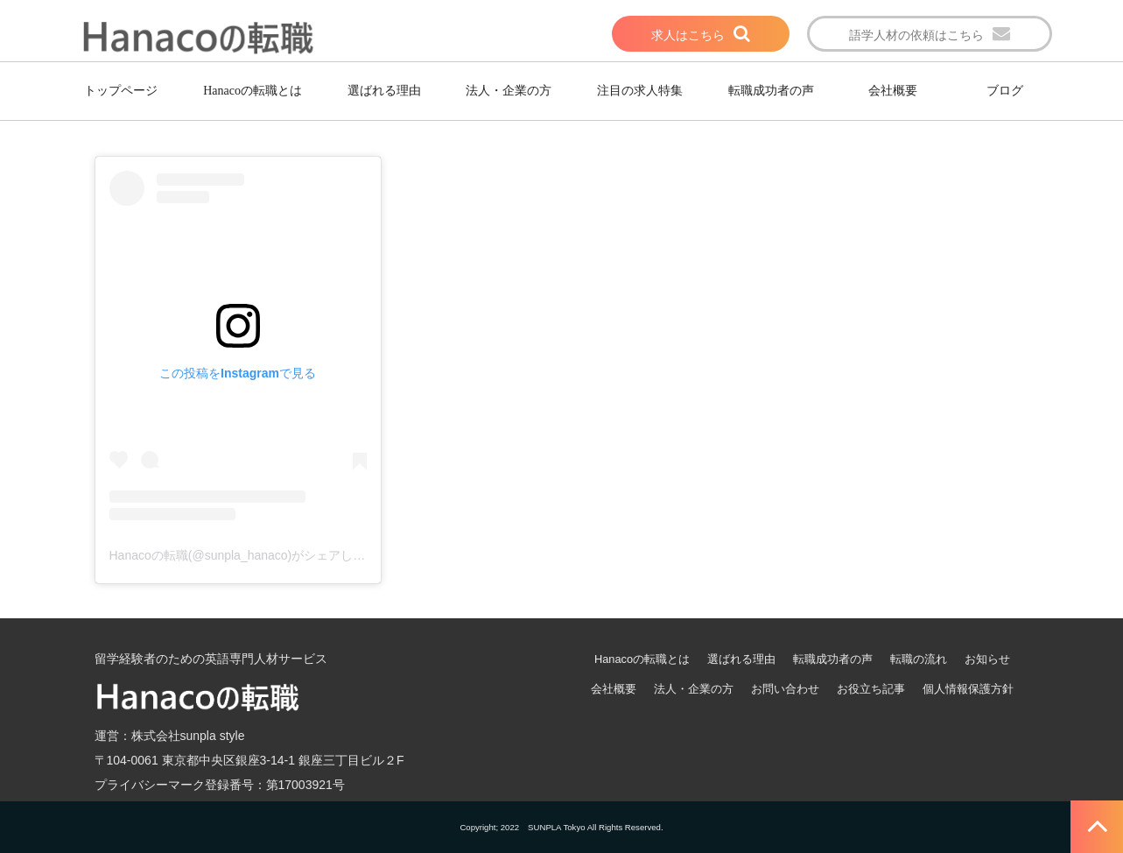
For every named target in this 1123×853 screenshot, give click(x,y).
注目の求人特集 (640, 90)
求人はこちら (688, 35)
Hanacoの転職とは (252, 90)
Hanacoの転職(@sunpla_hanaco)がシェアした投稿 (249, 555)
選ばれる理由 (384, 90)
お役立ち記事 (871, 688)
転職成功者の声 (771, 90)
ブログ (1004, 90)
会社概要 (892, 90)
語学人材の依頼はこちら (916, 35)
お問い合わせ (785, 688)
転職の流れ (918, 659)
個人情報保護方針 (968, 688)
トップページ (121, 90)
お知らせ (987, 659)
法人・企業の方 (508, 90)
